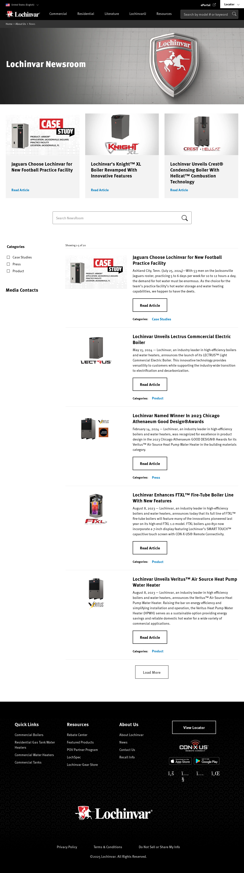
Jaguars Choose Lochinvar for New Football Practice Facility (42, 166)
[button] (208, 4)
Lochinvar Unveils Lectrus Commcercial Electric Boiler (182, 339)
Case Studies (161, 319)
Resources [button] (168, 14)
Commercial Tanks (28, 762)
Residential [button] (89, 14)
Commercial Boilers (29, 734)
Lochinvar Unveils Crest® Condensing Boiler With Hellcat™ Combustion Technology (196, 172)
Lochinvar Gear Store (85, 764)
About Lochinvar (131, 734)
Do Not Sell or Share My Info (159, 846)
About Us (20, 24)
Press (156, 477)
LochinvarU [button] (141, 14)
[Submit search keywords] (182, 22)
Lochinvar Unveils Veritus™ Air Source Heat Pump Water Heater (185, 581)
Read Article (150, 305)
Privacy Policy (70, 846)
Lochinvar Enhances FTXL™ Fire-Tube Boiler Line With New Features (183, 497)
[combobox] (209, 14)
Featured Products (80, 742)
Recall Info (130, 757)
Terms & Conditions (111, 846)
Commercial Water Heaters (34, 754)
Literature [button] (115, 14)
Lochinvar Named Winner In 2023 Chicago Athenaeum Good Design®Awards (176, 418)
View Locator (194, 727)
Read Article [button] (20, 189)
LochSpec (77, 757)
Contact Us (127, 749)
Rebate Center (77, 734)
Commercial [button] (61, 14)
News (123, 742)
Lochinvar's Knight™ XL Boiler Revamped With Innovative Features (116, 169)
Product (157, 398)
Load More (152, 672)
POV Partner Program (82, 749)
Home (9, 24)
